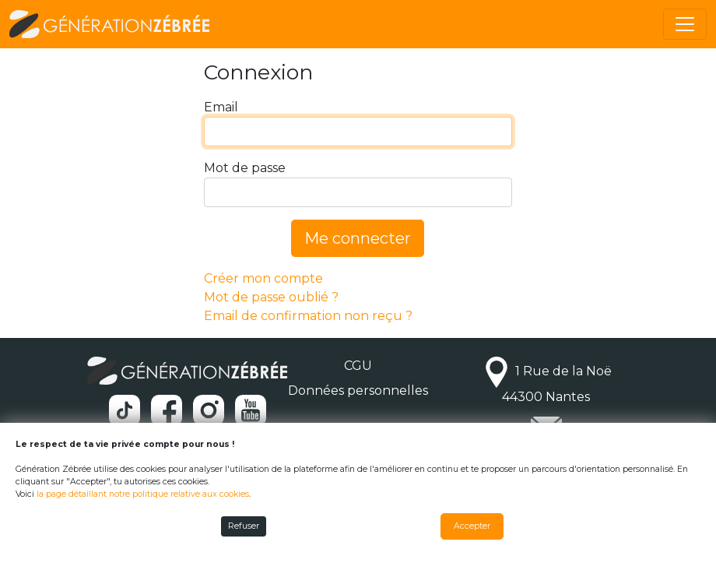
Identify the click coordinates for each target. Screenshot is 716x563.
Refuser (243, 526)
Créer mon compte (263, 278)
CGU (358, 365)
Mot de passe (245, 167)
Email (221, 107)
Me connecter (357, 238)
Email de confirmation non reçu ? (308, 315)
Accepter (472, 526)
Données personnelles (358, 390)
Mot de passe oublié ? (271, 297)
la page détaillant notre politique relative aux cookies (143, 494)
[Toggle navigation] (685, 24)
